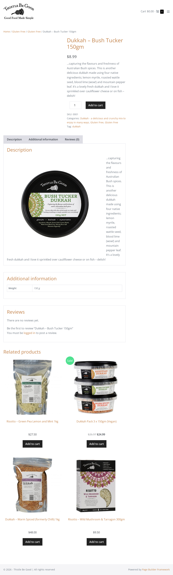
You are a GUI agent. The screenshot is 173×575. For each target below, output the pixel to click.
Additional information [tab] (43, 139)
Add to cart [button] (32, 444)
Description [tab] (14, 139)
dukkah (76, 126)
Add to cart (95, 105)
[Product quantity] (75, 105)
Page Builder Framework (156, 569)
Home (6, 31)
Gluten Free (18, 31)
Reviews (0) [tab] (72, 139)
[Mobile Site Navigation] (168, 11)
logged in (29, 333)
